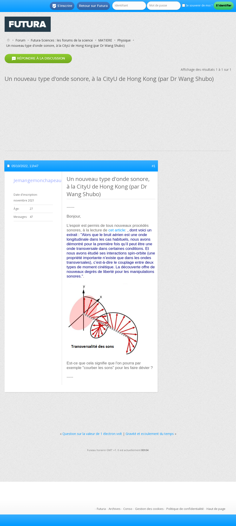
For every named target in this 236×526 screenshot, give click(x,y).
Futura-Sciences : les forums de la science (62, 40)
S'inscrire (62, 6)
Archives (115, 509)
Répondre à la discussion (38, 58)
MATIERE (105, 40)
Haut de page (215, 509)
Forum (20, 40)
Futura (101, 509)
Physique (124, 40)
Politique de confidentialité (185, 509)
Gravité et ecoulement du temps (150, 433)
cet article (116, 230)
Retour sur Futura (93, 6)
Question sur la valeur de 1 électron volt (92, 433)
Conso (127, 509)
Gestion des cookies (149, 509)
